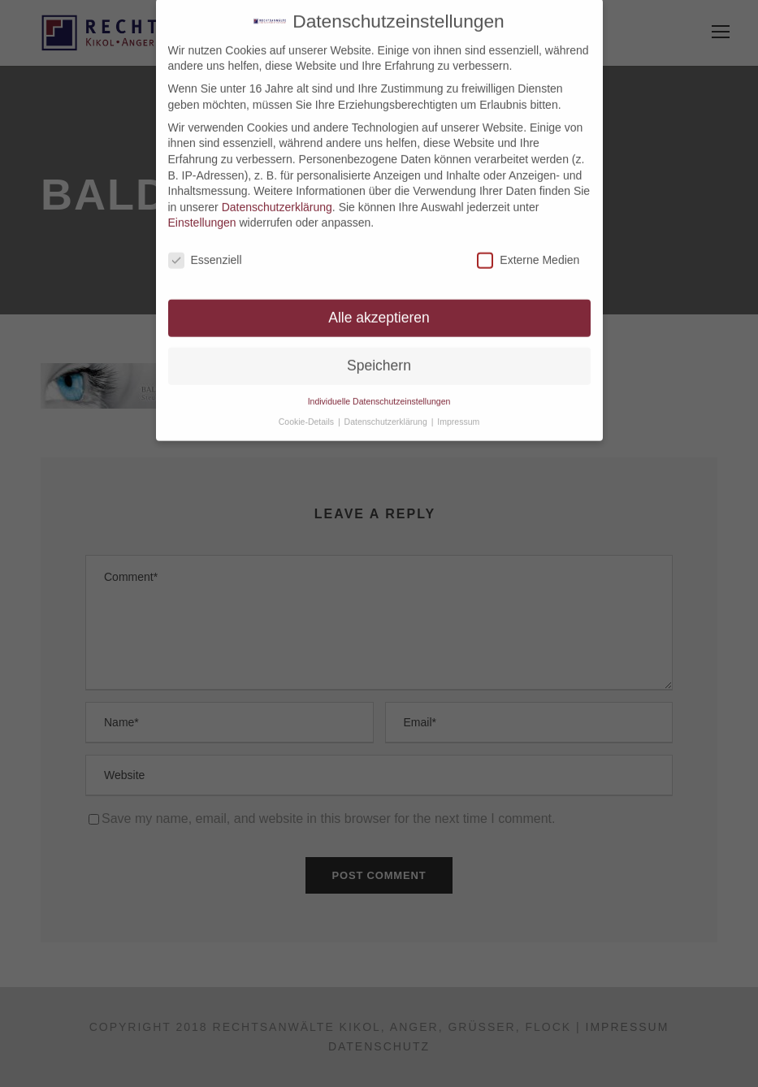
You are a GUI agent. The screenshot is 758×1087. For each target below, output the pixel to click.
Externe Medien (528, 252)
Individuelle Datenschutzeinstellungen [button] (379, 393)
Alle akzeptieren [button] (379, 309)
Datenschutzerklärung (277, 199)
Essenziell (205, 252)
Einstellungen (202, 214)
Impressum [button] (458, 413)
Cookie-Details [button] (307, 413)
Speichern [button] (379, 357)
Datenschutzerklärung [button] (387, 413)
